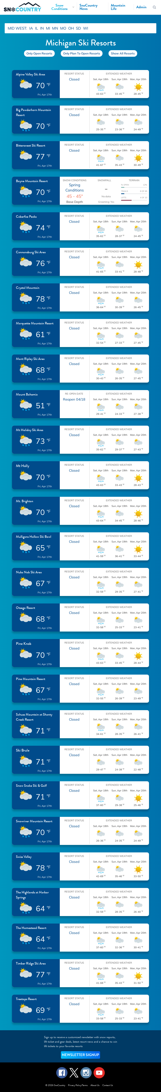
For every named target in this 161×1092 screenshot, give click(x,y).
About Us (95, 1085)
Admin (141, 7)
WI (85, 28)
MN (55, 28)
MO (63, 28)
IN (42, 28)
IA (31, 28)
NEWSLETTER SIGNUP (80, 1055)
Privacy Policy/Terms (78, 1085)
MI (48, 28)
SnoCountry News (88, 7)
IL (36, 28)
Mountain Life (118, 7)
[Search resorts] (154, 7)
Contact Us (107, 1085)
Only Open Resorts (39, 53)
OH (71, 28)
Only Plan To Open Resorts (81, 53)
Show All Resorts (123, 53)
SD (78, 28)
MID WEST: (17, 28)
